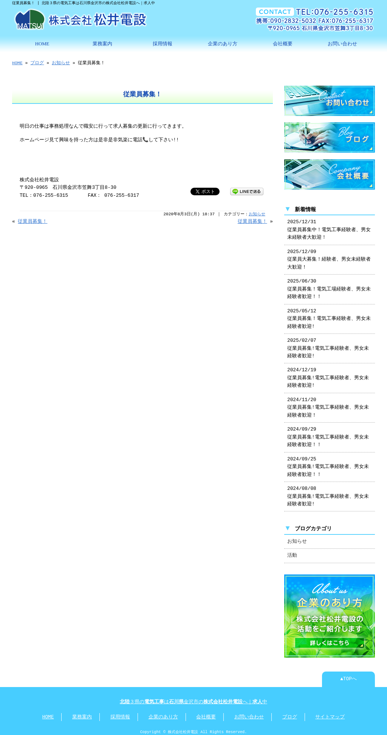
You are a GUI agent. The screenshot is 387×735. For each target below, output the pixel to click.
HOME (42, 43)
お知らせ (61, 62)
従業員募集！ (32, 221)
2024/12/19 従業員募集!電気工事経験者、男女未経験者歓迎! (328, 375)
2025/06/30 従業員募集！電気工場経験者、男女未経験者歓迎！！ (329, 286)
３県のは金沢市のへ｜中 (193, 698)
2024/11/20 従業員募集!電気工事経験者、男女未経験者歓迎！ (328, 405)
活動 (292, 552)
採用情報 (162, 43)
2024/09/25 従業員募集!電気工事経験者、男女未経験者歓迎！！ (328, 464)
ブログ (37, 62)
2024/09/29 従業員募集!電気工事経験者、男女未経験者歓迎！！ (328, 434)
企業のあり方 (222, 43)
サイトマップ (330, 713)
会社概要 (283, 43)
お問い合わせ (342, 43)
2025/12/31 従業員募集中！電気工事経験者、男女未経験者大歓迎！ (329, 227)
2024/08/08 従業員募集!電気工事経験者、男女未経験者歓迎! (328, 493)
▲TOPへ (348, 675)
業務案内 (102, 43)
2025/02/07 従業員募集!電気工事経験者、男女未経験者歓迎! (328, 345)
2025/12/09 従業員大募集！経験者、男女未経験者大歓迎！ (329, 257)
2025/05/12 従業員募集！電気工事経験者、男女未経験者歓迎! (329, 316)
